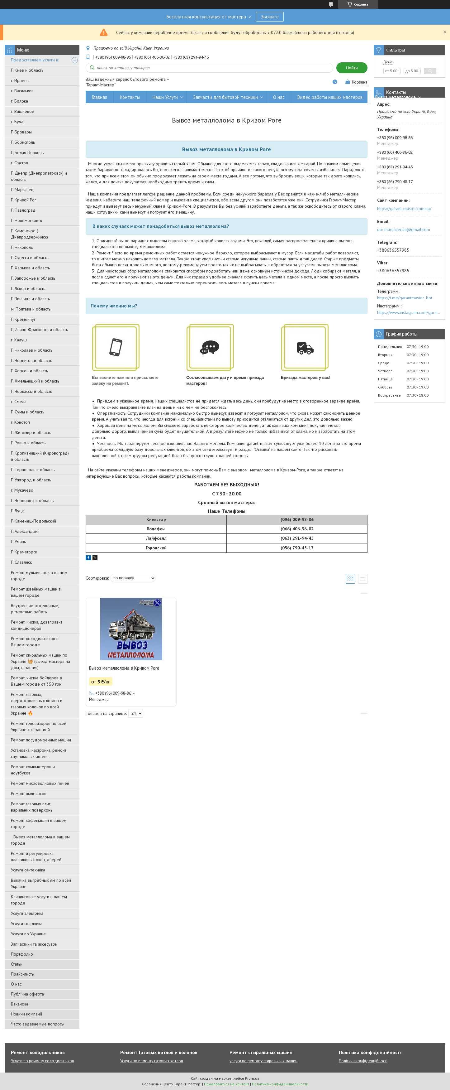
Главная (99, 97)
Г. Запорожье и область (33, 278)
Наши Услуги (165, 97)
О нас (16, 984)
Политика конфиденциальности (280, 1084)
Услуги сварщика (26, 923)
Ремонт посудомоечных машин (41, 740)
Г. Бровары (21, 132)
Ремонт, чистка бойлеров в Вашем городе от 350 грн (36, 681)
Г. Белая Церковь (27, 152)
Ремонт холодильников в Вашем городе (35, 642)
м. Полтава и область (30, 309)
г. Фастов (19, 163)
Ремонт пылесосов (28, 793)
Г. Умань (18, 541)
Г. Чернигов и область (31, 360)
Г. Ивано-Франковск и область (39, 329)
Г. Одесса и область (29, 257)
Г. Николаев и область (31, 350)
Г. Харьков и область (30, 268)
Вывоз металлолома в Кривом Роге (124, 668)
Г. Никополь (22, 247)
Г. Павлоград (23, 210)
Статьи (16, 964)
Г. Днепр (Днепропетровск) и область (39, 176)
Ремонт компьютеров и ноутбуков (33, 770)
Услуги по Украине (28, 934)
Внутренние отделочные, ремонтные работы (35, 609)
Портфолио (22, 954)
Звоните (270, 16)
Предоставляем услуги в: (35, 60)
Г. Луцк (17, 511)
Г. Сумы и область (27, 412)
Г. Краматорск (24, 552)
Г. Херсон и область (29, 371)
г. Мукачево (22, 490)
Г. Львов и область (28, 288)
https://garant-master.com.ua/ (404, 208)
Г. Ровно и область (28, 443)
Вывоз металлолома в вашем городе (40, 840)
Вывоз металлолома (395, 97)
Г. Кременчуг (23, 319)
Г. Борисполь (23, 142)
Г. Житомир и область (31, 432)
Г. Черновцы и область (32, 500)
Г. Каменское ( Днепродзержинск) (29, 234)
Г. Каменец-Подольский (33, 521)
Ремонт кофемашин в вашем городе (39, 823)
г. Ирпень (19, 80)
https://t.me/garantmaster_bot (404, 298)
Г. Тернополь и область (32, 469)
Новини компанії (26, 1014)
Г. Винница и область (30, 298)
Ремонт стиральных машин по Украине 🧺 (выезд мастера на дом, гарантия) (40, 661)
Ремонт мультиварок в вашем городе (39, 575)
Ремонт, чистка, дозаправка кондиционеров (37, 625)
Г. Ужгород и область (31, 480)
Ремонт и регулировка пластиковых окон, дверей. (36, 856)
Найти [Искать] (352, 67)
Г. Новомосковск (26, 220)
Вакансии (19, 1004)
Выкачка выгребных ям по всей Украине (41, 883)
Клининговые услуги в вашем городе (39, 900)
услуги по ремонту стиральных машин (263, 1060)
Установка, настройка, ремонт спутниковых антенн (38, 753)
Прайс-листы (23, 974)
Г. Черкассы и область (31, 391)
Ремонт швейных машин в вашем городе (36, 592)
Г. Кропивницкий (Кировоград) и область (40, 456)
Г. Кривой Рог (23, 200)
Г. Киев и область (27, 70)
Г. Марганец (22, 189)
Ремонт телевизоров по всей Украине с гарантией (38, 726)
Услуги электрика (27, 913)
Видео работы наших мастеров (329, 97)
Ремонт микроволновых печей (40, 783)
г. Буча (17, 121)
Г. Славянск (21, 562)
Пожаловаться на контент (226, 1084)
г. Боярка (19, 101)
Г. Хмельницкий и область (35, 381)
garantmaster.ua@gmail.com (403, 229)
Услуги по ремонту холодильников (42, 1060)
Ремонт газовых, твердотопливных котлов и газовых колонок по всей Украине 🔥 (36, 704)
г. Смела (18, 401)
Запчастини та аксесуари (34, 944)
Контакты (130, 97)
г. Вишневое (22, 111)
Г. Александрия (25, 531)
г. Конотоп (20, 422)
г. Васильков (22, 91)
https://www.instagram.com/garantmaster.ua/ (409, 312)
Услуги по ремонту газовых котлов (151, 1060)
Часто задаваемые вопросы (37, 1024)
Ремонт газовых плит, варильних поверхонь (31, 807)
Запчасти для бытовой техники (225, 97)
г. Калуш (19, 340)
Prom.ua (252, 1078)
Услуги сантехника (28, 870)
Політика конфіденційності (363, 1060)
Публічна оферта (27, 994)
